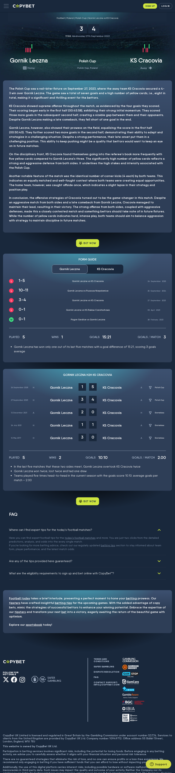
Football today (19, 579)
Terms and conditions (101, 641)
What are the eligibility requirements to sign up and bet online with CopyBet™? (61, 554)
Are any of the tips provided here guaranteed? (40, 542)
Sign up (150, 6)
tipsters (14, 584)
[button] (6, 6)
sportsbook (34, 605)
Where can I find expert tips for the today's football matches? (50, 530)
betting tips (63, 584)
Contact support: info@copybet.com (106, 664)
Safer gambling (104, 647)
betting (131, 579)
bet (63, 593)
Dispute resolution (106, 653)
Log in (165, 6)
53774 (152, 716)
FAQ (96, 658)
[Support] (158, 764)
